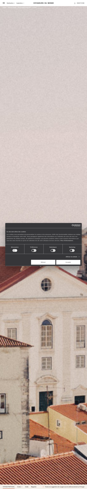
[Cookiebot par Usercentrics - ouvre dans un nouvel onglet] (73, 225)
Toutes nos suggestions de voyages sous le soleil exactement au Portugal (63, 487)
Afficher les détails (71, 256)
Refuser (43, 262)
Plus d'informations (66, 240)
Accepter (68, 262)
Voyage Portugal (9, 487)
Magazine (33, 487)
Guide (26, 487)
